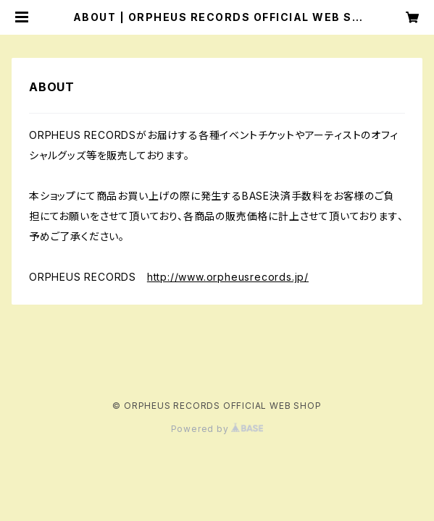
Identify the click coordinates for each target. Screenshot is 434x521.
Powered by (217, 428)
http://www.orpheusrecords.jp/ (228, 277)
